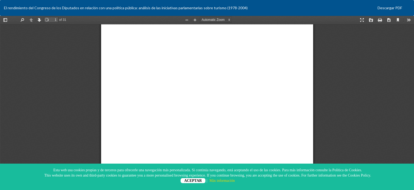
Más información (222, 181)
